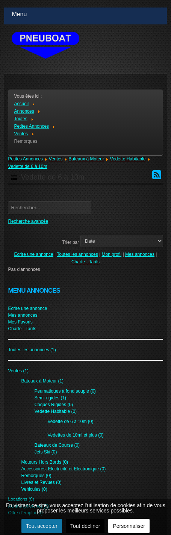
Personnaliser (129, 526)
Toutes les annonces (77, 254)
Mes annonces (139, 254)
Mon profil (111, 254)
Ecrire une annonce (33, 254)
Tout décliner (85, 526)
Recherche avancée (28, 221)
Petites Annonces (25, 159)
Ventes (56, 159)
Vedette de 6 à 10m (27, 166)
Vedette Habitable (128, 159)
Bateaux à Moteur (86, 159)
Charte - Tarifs (85, 261)
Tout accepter (42, 526)
